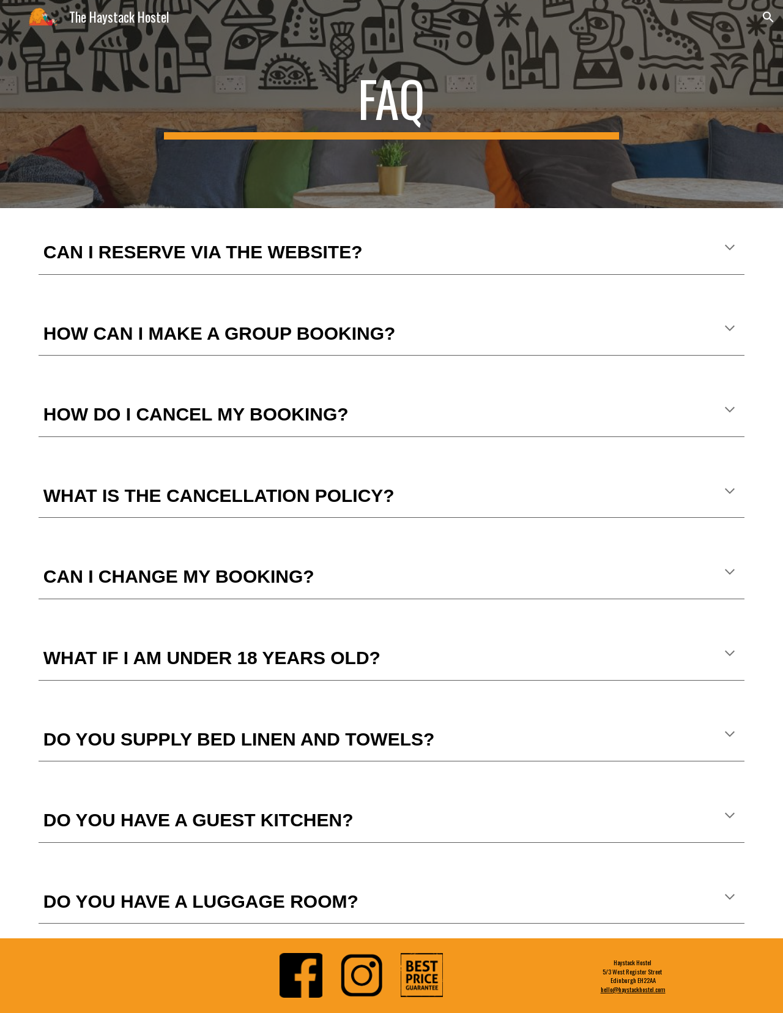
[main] (391, 104)
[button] (768, 17)
